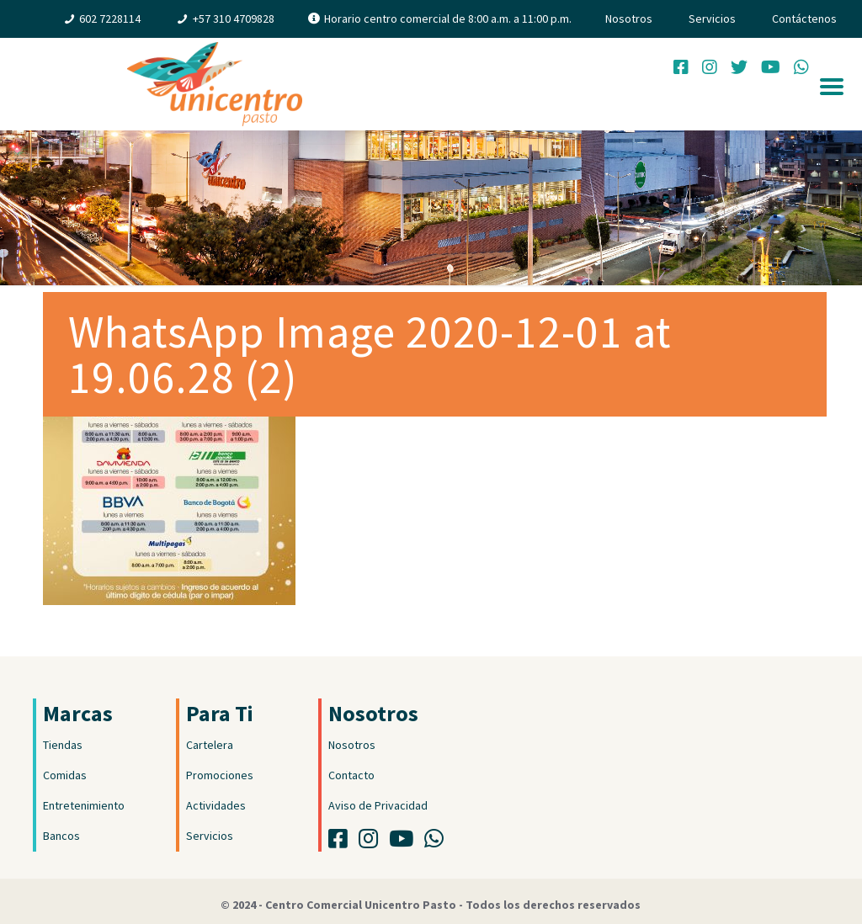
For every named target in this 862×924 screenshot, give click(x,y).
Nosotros (628, 18)
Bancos (61, 835)
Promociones (219, 775)
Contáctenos (804, 18)
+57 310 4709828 (233, 18)
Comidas (65, 775)
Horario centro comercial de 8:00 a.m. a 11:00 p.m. (448, 18)
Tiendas (62, 744)
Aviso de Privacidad (378, 805)
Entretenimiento (84, 805)
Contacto (351, 775)
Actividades (216, 805)
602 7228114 (110, 18)
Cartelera (209, 744)
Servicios (712, 18)
